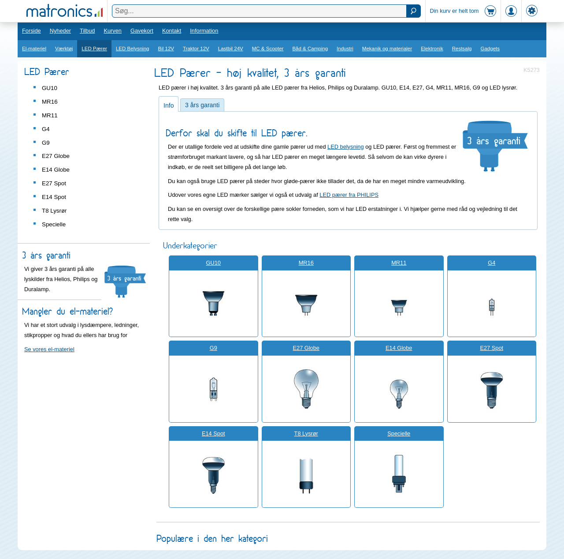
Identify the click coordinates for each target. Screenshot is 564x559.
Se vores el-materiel (49, 349)
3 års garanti (202, 105)
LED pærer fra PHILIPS (348, 194)
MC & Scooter (268, 48)
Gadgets (490, 48)
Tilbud (87, 30)
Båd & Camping (310, 48)
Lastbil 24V (230, 48)
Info (168, 105)
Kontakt (171, 30)
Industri (345, 48)
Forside (31, 30)
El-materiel (34, 48)
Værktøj (64, 48)
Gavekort (141, 30)
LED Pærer (94, 48)
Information (204, 30)
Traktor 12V (196, 48)
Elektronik (432, 48)
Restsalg (462, 48)
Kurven (113, 30)
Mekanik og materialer (387, 48)
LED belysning (345, 146)
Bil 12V (166, 48)
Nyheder (60, 30)
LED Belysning (132, 48)
